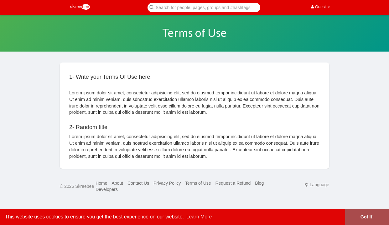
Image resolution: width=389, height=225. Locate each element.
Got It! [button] (367, 216)
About (117, 183)
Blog (259, 183)
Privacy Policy (167, 183)
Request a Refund (233, 183)
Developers (107, 189)
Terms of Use (198, 183)
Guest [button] (320, 6)
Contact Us (138, 183)
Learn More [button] (199, 216)
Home (101, 183)
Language (316, 184)
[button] (203, 7)
